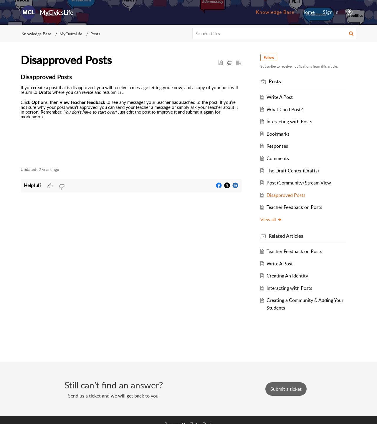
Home (308, 12)
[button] (349, 12)
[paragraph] (131, 117)
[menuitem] (275, 12)
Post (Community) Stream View (299, 182)
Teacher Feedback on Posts (294, 207)
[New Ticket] (286, 389)
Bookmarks (278, 134)
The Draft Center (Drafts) (293, 170)
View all (271, 219)
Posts (95, 33)
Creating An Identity (287, 275)
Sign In (331, 12)
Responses (277, 146)
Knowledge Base (275, 12)
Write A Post (280, 97)
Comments (278, 158)
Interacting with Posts (289, 121)
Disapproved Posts (286, 195)
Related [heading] (286, 236)
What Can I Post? (285, 109)
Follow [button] (269, 57)
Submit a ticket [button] (286, 389)
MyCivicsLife (70, 33)
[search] (274, 33)
